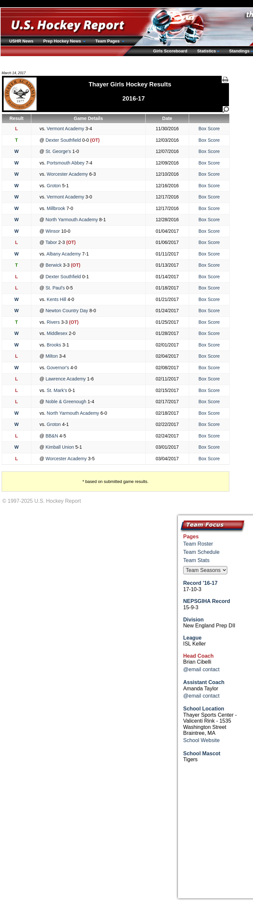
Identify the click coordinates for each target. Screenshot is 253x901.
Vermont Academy (65, 128)
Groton (53, 185)
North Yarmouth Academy (71, 219)
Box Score (209, 128)
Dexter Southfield (63, 140)
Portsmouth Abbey (65, 162)
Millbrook (56, 208)
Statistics (206, 50)
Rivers (53, 322)
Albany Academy (63, 253)
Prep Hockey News (62, 41)
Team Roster (198, 544)
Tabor (51, 242)
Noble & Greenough (66, 401)
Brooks (53, 344)
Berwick (53, 265)
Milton (51, 356)
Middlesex (57, 333)
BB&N (51, 435)
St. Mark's (57, 390)
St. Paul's (55, 287)
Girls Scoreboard (170, 50)
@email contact (201, 669)
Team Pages (108, 41)
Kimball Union (59, 447)
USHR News (21, 41)
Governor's (57, 367)
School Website (201, 740)
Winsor (52, 231)
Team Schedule (201, 552)
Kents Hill (56, 299)
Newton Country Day (66, 310)
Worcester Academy (67, 174)
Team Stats (196, 560)
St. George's (58, 151)
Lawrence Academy (65, 378)
